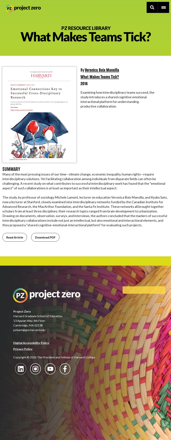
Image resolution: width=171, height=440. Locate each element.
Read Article (14, 237)
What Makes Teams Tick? (100, 77)
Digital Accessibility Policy (31, 343)
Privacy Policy (23, 349)
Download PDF (45, 237)
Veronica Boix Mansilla (102, 70)
